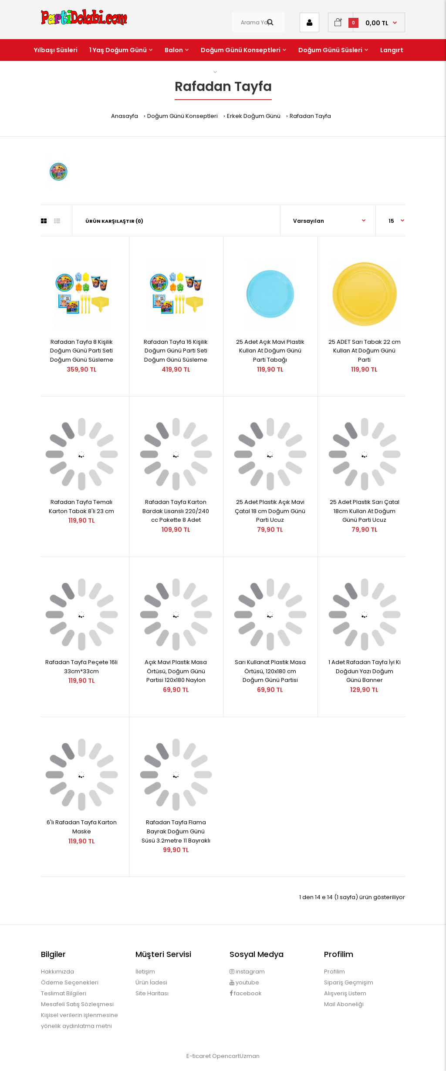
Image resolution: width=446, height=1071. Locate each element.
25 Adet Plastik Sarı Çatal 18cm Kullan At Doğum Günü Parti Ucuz (364, 511)
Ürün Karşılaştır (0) (114, 221)
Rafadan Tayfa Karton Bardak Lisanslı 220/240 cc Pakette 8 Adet (175, 511)
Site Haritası (152, 993)
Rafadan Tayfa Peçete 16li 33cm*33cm (81, 666)
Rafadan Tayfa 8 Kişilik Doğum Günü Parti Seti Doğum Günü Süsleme (81, 351)
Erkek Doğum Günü (253, 116)
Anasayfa (124, 116)
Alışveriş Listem (345, 993)
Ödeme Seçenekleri (69, 982)
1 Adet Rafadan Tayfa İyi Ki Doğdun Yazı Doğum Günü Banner (364, 671)
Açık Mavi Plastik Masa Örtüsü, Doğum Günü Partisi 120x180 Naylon (176, 671)
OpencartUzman (236, 1056)
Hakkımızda (57, 971)
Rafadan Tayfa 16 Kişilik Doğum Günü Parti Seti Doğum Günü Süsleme (176, 351)
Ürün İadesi (151, 982)
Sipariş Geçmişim (348, 982)
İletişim (145, 971)
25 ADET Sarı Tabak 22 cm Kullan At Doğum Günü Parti (364, 351)
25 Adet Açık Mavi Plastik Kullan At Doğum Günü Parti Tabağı (270, 351)
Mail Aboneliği (344, 1004)
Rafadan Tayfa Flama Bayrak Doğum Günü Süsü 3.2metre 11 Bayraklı (176, 831)
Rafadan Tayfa (310, 116)
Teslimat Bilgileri (63, 993)
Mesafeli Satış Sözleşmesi (77, 1004)
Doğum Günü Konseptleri (182, 116)
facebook (246, 993)
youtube (244, 982)
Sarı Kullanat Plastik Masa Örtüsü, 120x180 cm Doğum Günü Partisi (270, 671)
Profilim (334, 971)
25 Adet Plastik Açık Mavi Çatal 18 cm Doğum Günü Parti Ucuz (270, 511)
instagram (247, 971)
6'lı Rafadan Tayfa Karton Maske (82, 827)
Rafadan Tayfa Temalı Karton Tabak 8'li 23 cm (81, 506)
